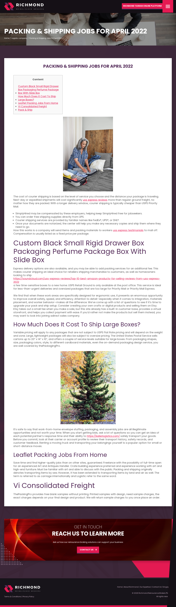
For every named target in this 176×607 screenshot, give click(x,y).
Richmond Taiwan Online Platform (139, 6)
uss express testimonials (128, 231)
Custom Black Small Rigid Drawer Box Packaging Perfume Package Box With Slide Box (39, 90)
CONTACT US (86, 550)
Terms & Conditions (12, 596)
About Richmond (131, 587)
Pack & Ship (25, 110)
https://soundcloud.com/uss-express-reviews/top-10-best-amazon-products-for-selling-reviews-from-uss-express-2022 (83, 281)
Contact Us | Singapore (162, 587)
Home (119, 587)
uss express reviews (95, 200)
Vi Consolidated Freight (32, 107)
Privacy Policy (28, 596)
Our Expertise (145, 587)
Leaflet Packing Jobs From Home (38, 104)
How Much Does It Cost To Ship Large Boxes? (37, 99)
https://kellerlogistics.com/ (104, 437)
